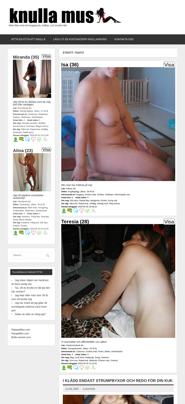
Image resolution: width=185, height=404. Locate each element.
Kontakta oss (124, 39)
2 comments (89, 388)
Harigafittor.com (20, 333)
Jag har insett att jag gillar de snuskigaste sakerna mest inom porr (29, 307)
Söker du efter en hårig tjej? (30, 314)
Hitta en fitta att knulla (28, 39)
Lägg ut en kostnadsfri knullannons (80, 39)
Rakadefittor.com (21, 329)
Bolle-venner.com (21, 337)
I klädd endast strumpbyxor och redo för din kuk (118, 380)
